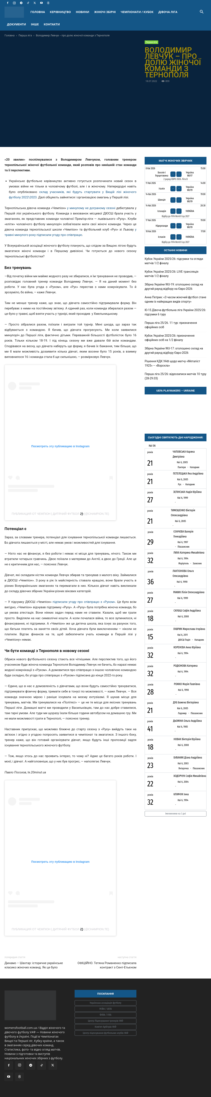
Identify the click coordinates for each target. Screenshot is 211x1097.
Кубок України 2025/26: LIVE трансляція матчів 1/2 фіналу (171, 274)
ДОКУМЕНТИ (16, 24)
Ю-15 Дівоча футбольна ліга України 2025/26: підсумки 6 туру (175, 312)
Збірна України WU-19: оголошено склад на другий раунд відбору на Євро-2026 (174, 286)
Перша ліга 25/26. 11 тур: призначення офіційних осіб (171, 325)
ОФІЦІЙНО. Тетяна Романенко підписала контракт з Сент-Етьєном (106, 965)
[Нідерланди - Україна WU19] (175, 224)
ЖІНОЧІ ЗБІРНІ (105, 12)
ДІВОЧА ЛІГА (167, 12)
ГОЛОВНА (37, 12)
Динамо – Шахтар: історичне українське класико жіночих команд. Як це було (34, 965)
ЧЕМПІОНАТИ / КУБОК (137, 12)
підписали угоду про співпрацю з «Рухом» (84, 602)
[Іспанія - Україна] (175, 237)
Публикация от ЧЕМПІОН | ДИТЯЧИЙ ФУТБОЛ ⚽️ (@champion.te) (60, 513)
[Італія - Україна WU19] (175, 186)
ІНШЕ (35, 24)
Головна (10, 35)
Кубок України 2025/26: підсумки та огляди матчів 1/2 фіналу (174, 261)
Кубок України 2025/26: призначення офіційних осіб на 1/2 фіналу (170, 338)
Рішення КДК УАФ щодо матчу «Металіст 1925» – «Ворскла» (172, 363)
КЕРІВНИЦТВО (60, 12)
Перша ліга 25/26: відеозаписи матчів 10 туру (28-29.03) (175, 376)
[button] (201, 12)
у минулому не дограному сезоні (91, 208)
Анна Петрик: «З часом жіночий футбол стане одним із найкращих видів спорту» (175, 299)
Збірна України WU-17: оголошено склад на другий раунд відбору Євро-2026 (174, 350)
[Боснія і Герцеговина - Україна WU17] (175, 174)
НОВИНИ (82, 12)
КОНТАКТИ (52, 24)
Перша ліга (25, 35)
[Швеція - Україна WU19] (175, 198)
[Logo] (16, 12)
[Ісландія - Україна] (175, 211)
